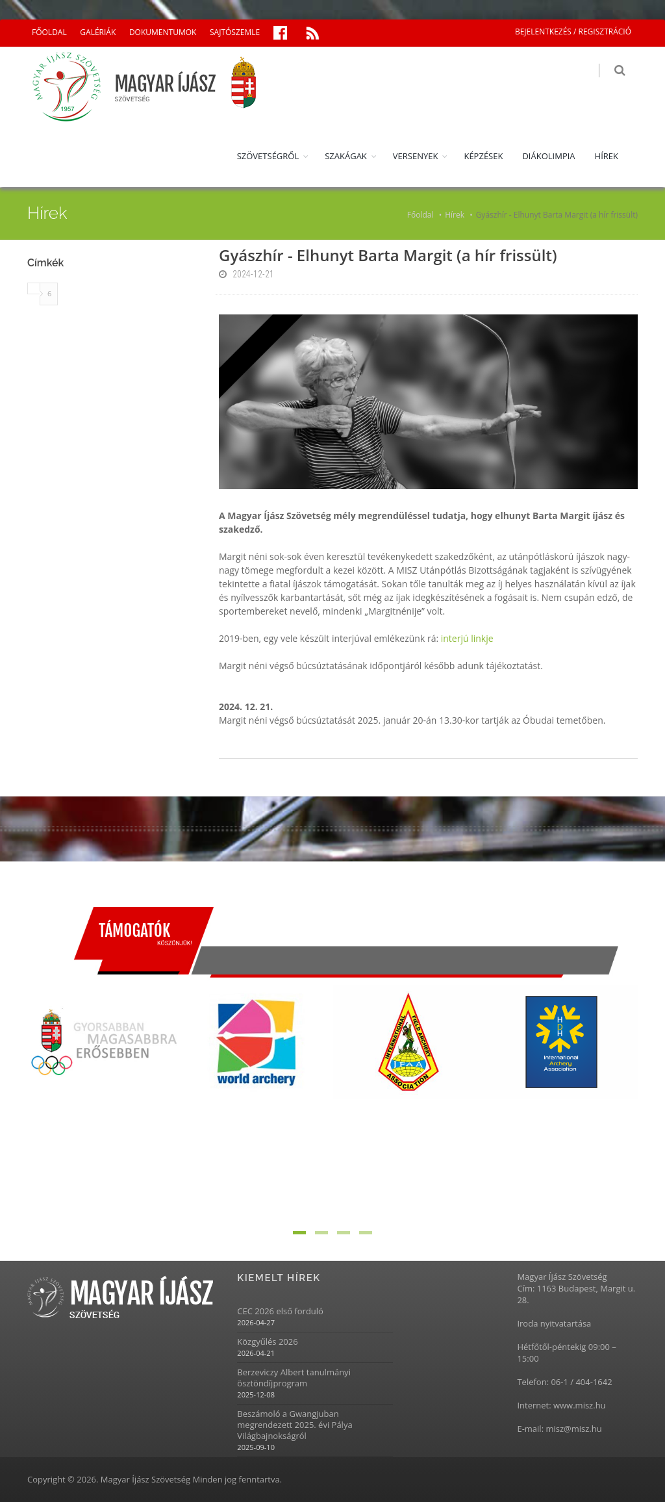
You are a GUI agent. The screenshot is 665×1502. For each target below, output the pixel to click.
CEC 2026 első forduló (280, 1311)
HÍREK (606, 156)
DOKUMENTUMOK (162, 32)
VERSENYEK (415, 156)
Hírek (454, 214)
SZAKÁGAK (346, 156)
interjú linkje (467, 638)
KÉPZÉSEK (483, 156)
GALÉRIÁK (98, 32)
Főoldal (420, 214)
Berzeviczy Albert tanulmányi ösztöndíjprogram (294, 1378)
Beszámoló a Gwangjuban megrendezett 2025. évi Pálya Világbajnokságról (294, 1425)
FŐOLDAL (49, 32)
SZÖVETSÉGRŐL (268, 156)
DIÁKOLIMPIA (548, 156)
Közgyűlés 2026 (267, 1341)
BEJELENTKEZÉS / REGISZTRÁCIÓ (573, 31)
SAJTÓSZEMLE (235, 32)
